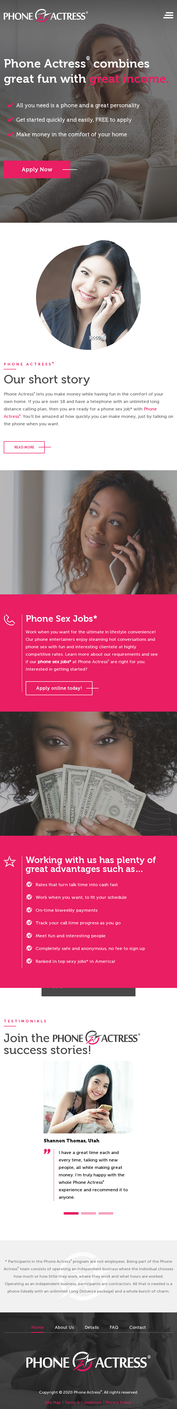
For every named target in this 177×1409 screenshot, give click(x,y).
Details (92, 1327)
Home (37, 1327)
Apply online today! (59, 688)
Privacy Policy (118, 1402)
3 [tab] (105, 1213)
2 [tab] (88, 1213)
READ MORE (24, 447)
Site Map (53, 1402)
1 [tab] (71, 1213)
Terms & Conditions (83, 1402)
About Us (64, 1327)
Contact (137, 1327)
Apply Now (37, 169)
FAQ (114, 1327)
